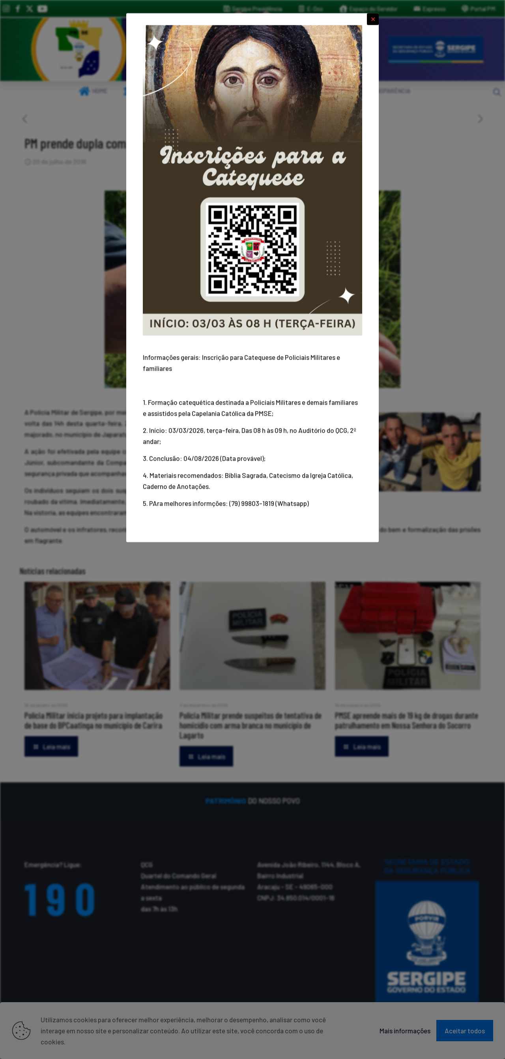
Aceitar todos (465, 1031)
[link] (79, 49)
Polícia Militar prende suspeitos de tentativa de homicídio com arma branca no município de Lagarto (251, 725)
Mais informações (405, 1031)
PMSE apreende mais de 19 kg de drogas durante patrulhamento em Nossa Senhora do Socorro (406, 720)
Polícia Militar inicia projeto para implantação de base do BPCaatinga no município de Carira (93, 720)
